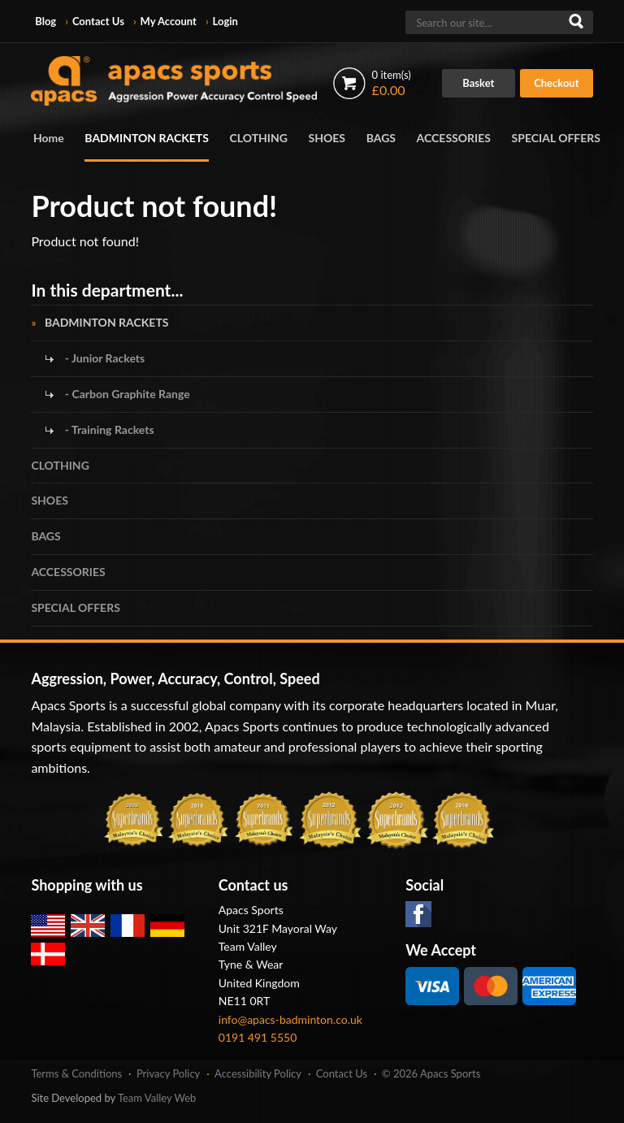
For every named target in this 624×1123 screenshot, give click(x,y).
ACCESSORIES (454, 138)
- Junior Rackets (103, 358)
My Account (169, 21)
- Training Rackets (108, 429)
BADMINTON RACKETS (146, 138)
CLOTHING (259, 138)
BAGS (381, 138)
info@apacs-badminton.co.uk (290, 1019)
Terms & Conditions (76, 1073)
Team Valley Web (157, 1097)
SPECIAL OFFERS (556, 138)
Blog (45, 21)
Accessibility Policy (257, 1073)
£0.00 (391, 83)
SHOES (327, 138)
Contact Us (98, 21)
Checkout (556, 82)
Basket (478, 82)
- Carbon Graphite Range (125, 394)
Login (225, 21)
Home (48, 138)
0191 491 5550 (258, 1037)
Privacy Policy (168, 1073)
